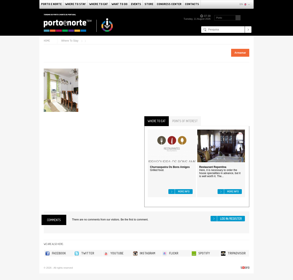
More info (184, 191)
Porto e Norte (51, 4)
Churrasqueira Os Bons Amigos (170, 167)
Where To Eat (98, 4)
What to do (119, 4)
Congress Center (169, 4)
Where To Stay (75, 4)
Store (149, 4)
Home (47, 40)
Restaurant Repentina (212, 167)
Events (136, 4)
